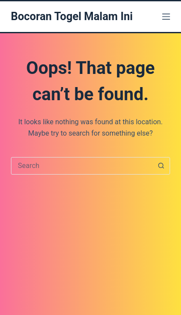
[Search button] (161, 166)
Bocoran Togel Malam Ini (72, 16)
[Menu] (166, 17)
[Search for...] (81, 166)
